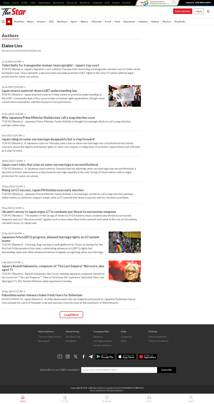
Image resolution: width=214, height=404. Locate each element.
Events (15, 3)
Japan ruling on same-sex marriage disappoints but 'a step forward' (48, 139)
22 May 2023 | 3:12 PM (12, 186)
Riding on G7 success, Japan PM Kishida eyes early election (43, 190)
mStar (33, 3)
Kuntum (116, 3)
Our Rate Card (73, 336)
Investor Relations (102, 345)
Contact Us (126, 336)
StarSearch (85, 3)
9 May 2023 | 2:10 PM (12, 208)
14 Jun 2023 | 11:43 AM (12, 114)
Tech (117, 21)
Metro (84, 21)
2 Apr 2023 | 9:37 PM (11, 262)
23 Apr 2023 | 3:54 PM (12, 233)
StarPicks (180, 21)
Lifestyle (96, 21)
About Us (98, 336)
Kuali (107, 3)
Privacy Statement (157, 336)
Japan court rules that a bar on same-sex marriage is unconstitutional (50, 164)
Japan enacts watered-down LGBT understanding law (39, 91)
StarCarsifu (72, 3)
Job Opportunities (102, 341)
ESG (51, 21)
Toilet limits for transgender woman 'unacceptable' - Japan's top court (50, 65)
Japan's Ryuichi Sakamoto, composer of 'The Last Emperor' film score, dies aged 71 (53, 268)
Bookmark (106, 399)
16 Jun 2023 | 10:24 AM (12, 87)
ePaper (6, 3)
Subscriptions (182, 11)
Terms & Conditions (158, 341)
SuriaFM (126, 3)
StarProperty (44, 3)
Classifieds (71, 341)
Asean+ (41, 21)
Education (129, 21)
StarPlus (19, 21)
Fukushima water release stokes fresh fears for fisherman (42, 295)
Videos (155, 21)
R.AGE (24, 3)
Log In (199, 11)
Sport (74, 21)
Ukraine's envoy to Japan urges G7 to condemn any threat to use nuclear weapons (59, 212)
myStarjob (97, 3)
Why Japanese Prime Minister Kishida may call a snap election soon (48, 117)
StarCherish (58, 3)
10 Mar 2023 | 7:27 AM (12, 291)
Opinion (143, 21)
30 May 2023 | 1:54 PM (12, 161)
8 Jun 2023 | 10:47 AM (12, 135)
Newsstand (43, 341)
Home (22, 399)
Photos (167, 21)
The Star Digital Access (49, 336)
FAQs (123, 341)
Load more (71, 314)
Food (108, 21)
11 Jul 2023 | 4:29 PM (11, 61)
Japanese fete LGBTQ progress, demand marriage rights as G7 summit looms (50, 239)
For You (65, 399)
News (30, 21)
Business (62, 21)
